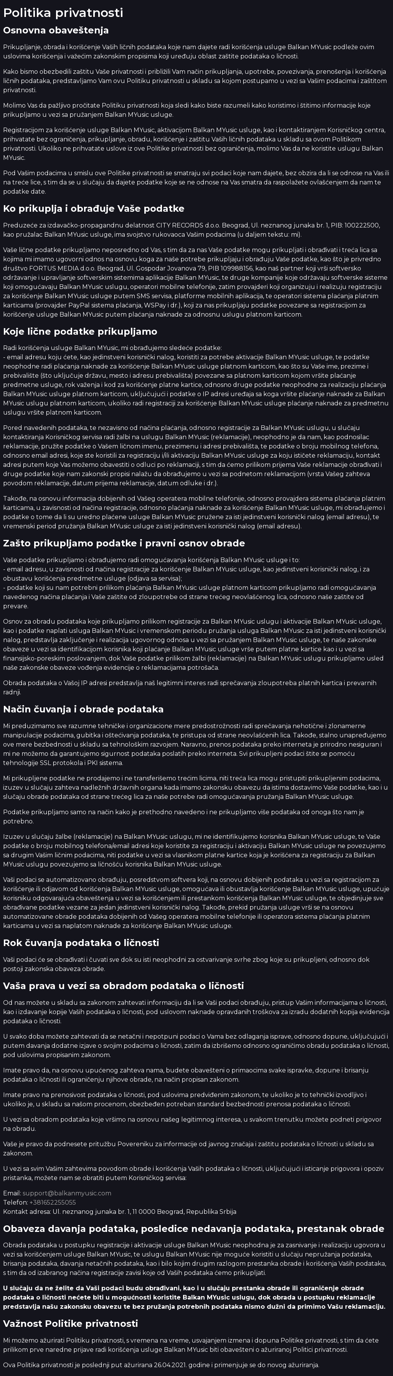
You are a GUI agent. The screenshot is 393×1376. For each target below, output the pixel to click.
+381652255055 (53, 1202)
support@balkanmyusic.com (67, 1193)
